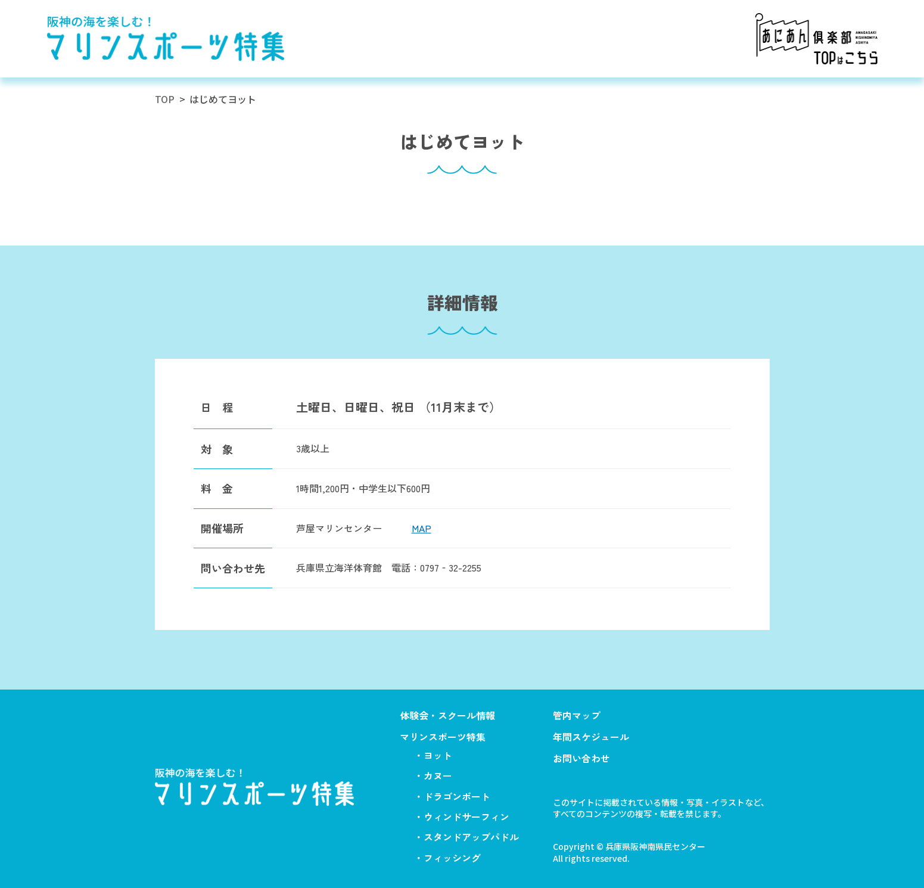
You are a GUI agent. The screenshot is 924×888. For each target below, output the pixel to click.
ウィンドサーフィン (466, 816)
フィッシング (452, 857)
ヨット (438, 755)
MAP (421, 528)
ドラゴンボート (457, 796)
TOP (165, 98)
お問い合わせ (581, 758)
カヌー (438, 775)
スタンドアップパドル (471, 837)
